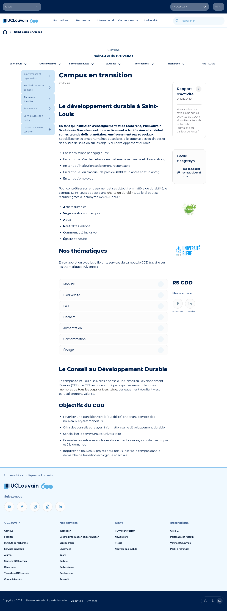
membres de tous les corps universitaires (88, 389)
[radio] (205, 601)
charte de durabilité (121, 192)
